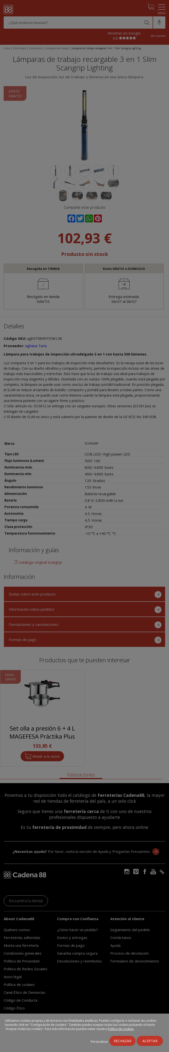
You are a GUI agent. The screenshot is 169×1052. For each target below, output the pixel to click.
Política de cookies (121, 1029)
